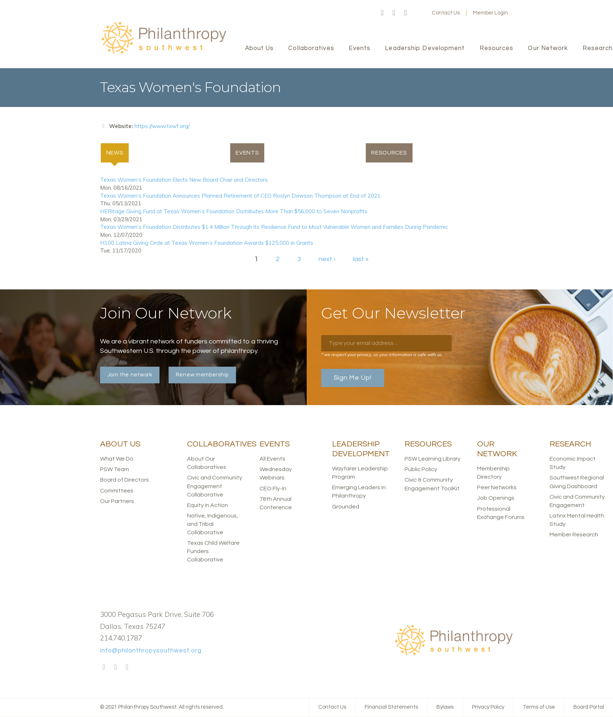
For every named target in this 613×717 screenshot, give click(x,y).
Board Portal (588, 707)
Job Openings (495, 498)
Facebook (382, 13)
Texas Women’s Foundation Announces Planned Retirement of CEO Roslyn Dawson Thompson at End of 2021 (240, 196)
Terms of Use (539, 707)
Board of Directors (124, 480)
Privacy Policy (488, 707)
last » (361, 259)
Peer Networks (497, 488)
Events (247, 153)
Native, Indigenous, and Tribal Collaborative (212, 524)
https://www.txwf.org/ (162, 126)
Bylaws (444, 707)
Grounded (345, 507)
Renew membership (202, 375)
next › (327, 259)
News (118, 152)
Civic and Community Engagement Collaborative (214, 486)
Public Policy (421, 470)
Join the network (129, 375)
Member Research (574, 535)
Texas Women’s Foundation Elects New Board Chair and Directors (184, 180)
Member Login (490, 13)
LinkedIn (406, 13)
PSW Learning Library (432, 459)
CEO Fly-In (273, 489)
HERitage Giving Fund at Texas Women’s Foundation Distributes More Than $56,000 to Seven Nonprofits (234, 211)
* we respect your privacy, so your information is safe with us (381, 355)
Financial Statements (391, 707)
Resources (389, 153)
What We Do (116, 459)
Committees (116, 491)
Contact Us (446, 13)
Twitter (394, 13)
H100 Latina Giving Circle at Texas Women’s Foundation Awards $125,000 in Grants (206, 242)
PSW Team (114, 470)
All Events (272, 459)
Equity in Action (207, 505)
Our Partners (117, 501)
